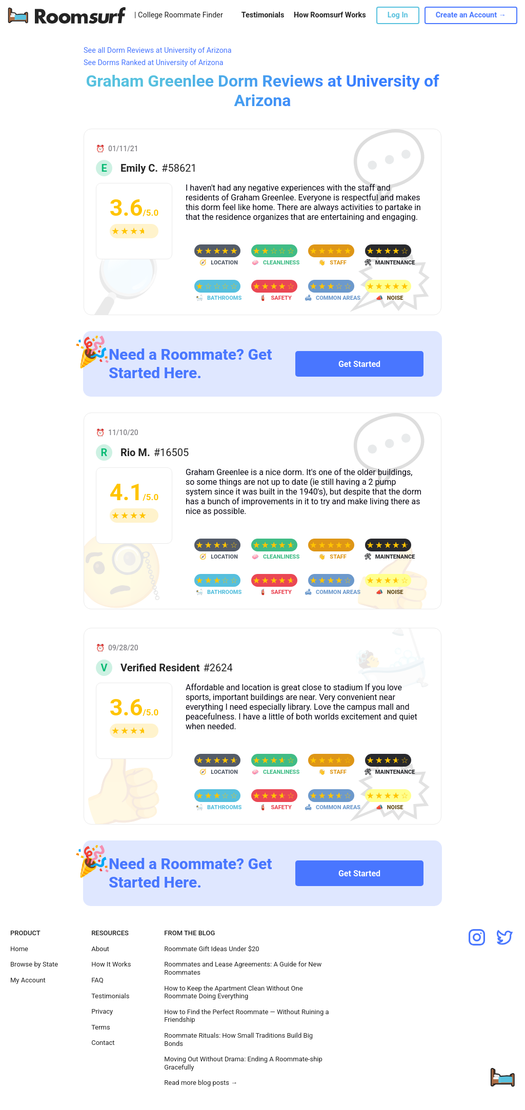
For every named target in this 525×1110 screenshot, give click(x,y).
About (100, 949)
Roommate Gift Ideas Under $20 (211, 949)
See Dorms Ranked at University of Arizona (153, 62)
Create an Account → (471, 15)
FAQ (97, 980)
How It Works (111, 964)
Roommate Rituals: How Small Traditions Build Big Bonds (238, 1039)
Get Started (359, 364)
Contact (102, 1042)
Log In (398, 15)
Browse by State (34, 964)
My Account (28, 980)
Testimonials (262, 15)
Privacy (102, 1011)
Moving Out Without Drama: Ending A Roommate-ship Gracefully (243, 1063)
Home (19, 949)
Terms (100, 1027)
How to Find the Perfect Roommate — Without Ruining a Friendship (246, 1016)
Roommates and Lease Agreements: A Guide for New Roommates (242, 968)
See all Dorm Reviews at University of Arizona (158, 50)
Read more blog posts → (200, 1082)
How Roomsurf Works (330, 15)
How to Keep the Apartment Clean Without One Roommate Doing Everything (233, 992)
